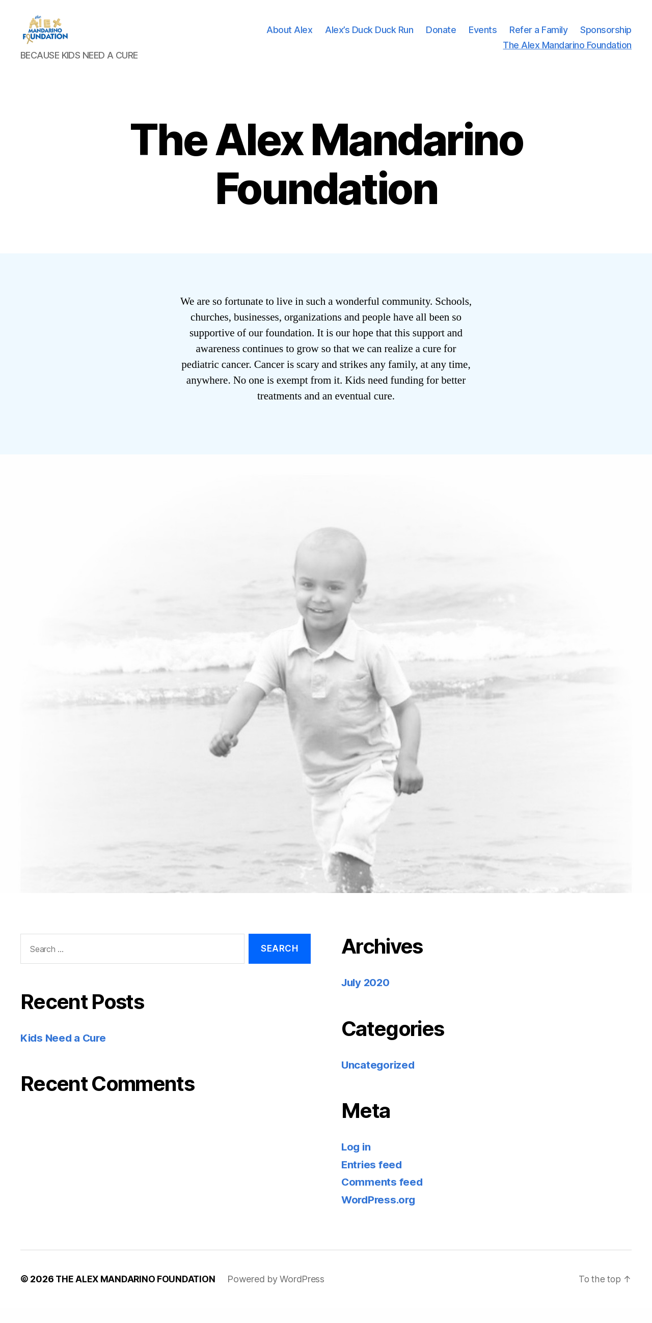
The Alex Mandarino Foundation (567, 52)
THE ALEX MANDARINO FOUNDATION (136, 1294)
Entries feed (372, 1179)
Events (483, 37)
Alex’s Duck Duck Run (369, 37)
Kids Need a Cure (65, 1053)
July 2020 (367, 997)
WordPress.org (380, 1215)
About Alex (289, 37)
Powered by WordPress (278, 1294)
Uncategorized (379, 1080)
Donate (441, 37)
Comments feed (382, 1197)
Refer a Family (538, 37)
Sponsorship (606, 37)
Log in (356, 1162)
